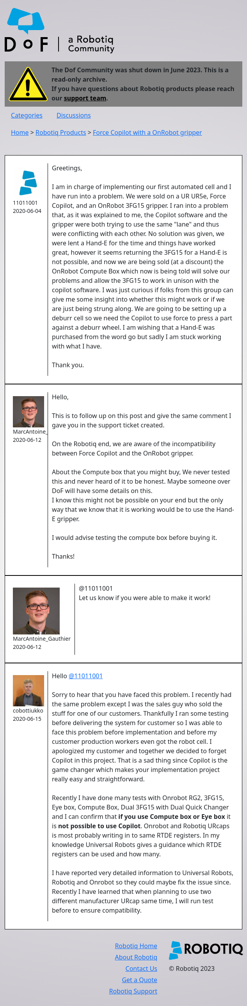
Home (20, 132)
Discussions (74, 115)
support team (85, 98)
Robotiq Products (61, 132)
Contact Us (141, 968)
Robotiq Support (133, 991)
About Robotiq (136, 957)
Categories (27, 115)
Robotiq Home (136, 946)
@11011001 (86, 676)
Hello (60, 676)
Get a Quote (139, 980)
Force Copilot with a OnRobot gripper (147, 132)
